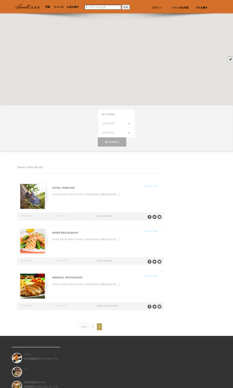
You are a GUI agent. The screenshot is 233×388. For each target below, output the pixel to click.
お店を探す (73, 7)
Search (172, 114)
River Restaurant (64, 204)
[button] (86, 84)
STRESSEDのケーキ (34, 352)
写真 (47, 7)
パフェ (27, 324)
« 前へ (84, 296)
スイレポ (58, 7)
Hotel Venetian (62, 160)
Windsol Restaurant (66, 248)
